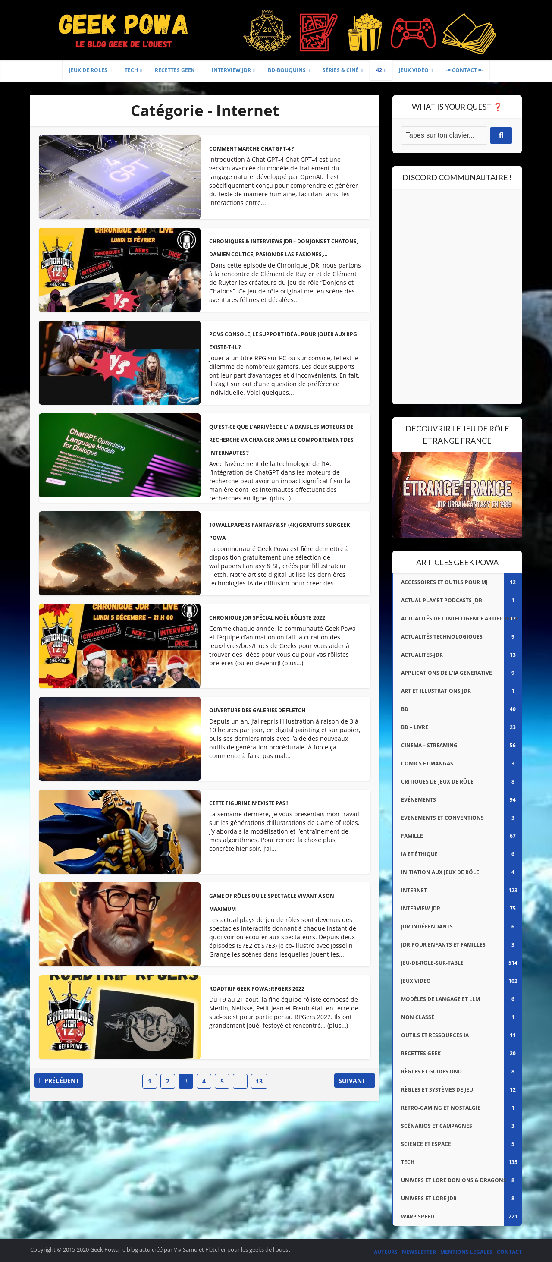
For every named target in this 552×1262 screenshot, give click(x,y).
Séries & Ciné (341, 70)
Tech (131, 70)
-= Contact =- (464, 70)
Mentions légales (466, 1252)
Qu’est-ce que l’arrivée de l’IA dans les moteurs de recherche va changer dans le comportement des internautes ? (282, 439)
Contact (509, 1252)
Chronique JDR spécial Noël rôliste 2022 (267, 617)
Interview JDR (231, 70)
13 (259, 1081)
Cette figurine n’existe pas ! (249, 803)
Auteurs (386, 1252)
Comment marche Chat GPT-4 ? (252, 148)
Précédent (66, 1081)
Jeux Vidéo (414, 70)
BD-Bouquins (287, 70)
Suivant (347, 1081)
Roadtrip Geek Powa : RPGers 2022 (257, 988)
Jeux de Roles (88, 70)
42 (379, 70)
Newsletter (419, 1252)
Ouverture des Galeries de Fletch (258, 710)
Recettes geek (174, 70)
